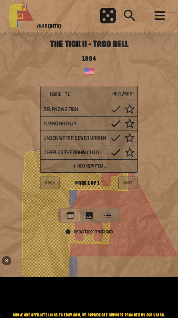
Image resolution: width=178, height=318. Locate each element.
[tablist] (89, 215)
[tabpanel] (89, 144)
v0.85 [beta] (49, 26)
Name (60, 94)
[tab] (70, 215)
